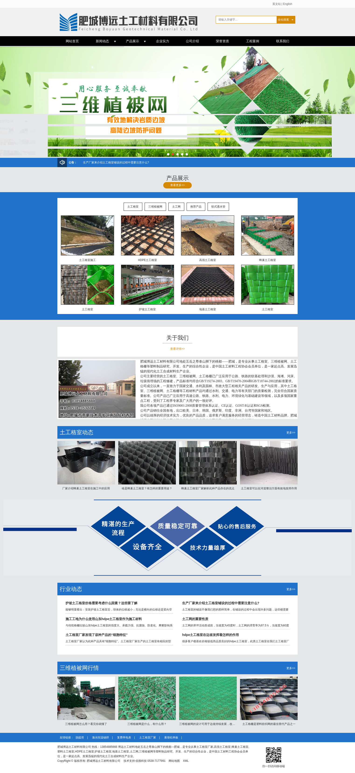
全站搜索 (283, 19)
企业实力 (162, 41)
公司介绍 (192, 41)
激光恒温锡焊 (101, 737)
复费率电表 (124, 737)
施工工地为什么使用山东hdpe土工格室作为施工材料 (104, 619)
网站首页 (72, 41)
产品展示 (132, 41)
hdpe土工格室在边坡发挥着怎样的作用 (210, 635)
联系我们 (282, 41)
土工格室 (133, 206)
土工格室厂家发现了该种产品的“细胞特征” (97, 635)
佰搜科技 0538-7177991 (151, 760)
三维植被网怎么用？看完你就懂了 (104, 162)
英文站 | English (282, 4)
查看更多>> (177, 185)
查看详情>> (177, 348)
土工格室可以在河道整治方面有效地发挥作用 (269, 488)
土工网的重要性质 (195, 619)
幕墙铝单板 (171, 737)
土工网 (176, 206)
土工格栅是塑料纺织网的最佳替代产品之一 (269, 724)
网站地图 (174, 760)
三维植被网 (155, 206)
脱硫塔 (80, 737)
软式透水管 (218, 206)
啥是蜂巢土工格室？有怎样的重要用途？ (147, 488)
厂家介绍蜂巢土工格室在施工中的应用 (86, 488)
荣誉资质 (222, 41)
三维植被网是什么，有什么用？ (147, 724)
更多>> (290, 432)
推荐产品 (196, 206)
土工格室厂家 (148, 737)
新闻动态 (102, 41)
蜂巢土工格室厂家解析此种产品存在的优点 (207, 488)
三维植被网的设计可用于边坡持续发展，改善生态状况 (212, 724)
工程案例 (252, 41)
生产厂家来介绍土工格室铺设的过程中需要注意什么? (220, 603)
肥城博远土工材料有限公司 (103, 760)
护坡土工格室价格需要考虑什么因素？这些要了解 (101, 603)
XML (186, 760)
